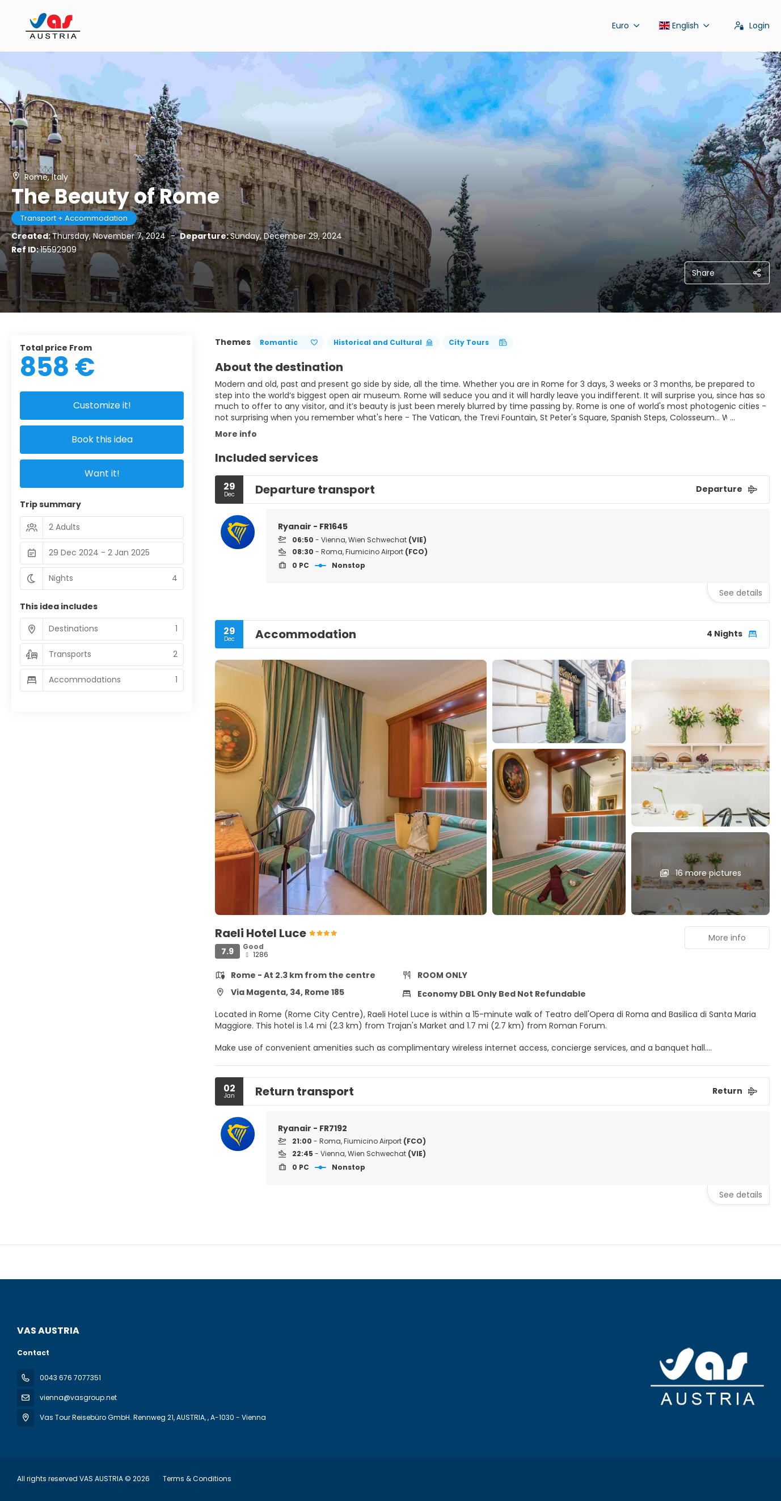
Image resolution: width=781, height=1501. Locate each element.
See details (740, 592)
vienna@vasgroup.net (78, 1397)
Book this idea (102, 439)
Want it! (102, 473)
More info (236, 434)
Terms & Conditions (197, 1478)
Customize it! (102, 405)
